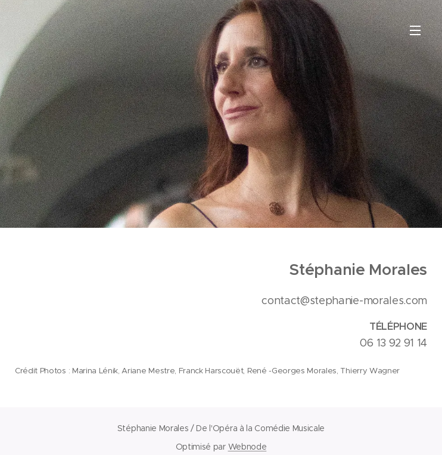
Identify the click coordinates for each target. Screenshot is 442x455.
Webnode (247, 446)
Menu (415, 30)
